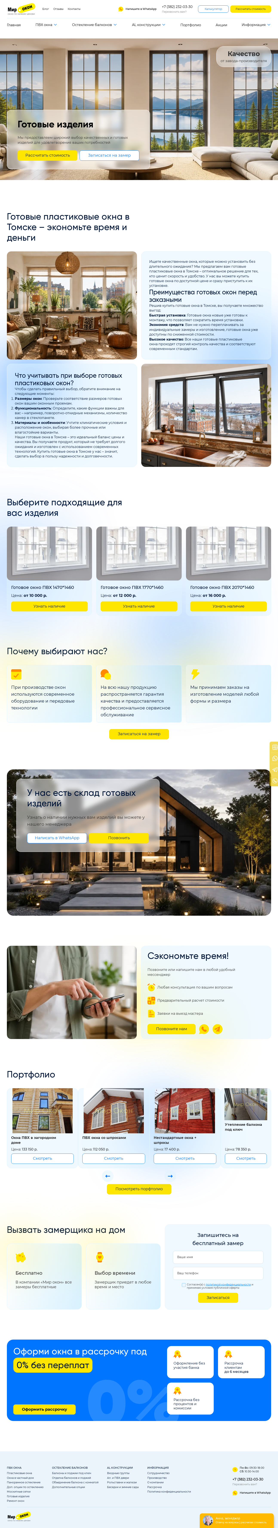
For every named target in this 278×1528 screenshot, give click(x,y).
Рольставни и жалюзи (122, 1482)
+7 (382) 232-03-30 (177, 7)
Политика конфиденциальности (169, 1491)
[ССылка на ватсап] (251, 1493)
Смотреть (42, 1158)
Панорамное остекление (23, 1482)
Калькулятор (213, 9)
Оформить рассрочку (44, 1409)
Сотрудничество (158, 1473)
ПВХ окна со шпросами (104, 1138)
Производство (157, 1477)
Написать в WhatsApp (57, 838)
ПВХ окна (43, 25)
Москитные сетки (19, 1491)
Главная (14, 25)
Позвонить (119, 838)
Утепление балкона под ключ (243, 1127)
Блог (45, 9)
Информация (254, 25)
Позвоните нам (171, 1029)
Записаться (218, 1297)
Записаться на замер (109, 155)
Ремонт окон (15, 1500)
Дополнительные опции (68, 1487)
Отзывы (58, 9)
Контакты (74, 9)
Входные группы (118, 1473)
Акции (221, 25)
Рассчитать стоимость (251, 9)
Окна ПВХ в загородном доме (33, 1140)
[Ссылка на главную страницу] (22, 9)
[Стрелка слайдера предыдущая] (108, 1176)
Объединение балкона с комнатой (75, 1482)
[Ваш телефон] (218, 1273)
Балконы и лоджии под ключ (71, 1473)
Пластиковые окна (19, 1473)
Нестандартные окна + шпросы (175, 1140)
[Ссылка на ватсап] (137, 9)
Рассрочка (154, 1487)
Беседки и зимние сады (123, 1487)
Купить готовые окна (56, 451)
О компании (155, 1482)
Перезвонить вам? (174, 11)
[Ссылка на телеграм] (217, 1029)
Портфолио (190, 25)
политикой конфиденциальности (228, 1284)
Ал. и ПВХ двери (118, 1477)
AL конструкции (146, 25)
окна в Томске (203, 306)
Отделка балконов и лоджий (71, 1477)
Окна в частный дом (20, 1477)
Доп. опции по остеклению (25, 1487)
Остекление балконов (92, 25)
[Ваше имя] (218, 1257)
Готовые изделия (18, 1496)
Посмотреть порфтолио (139, 1189)
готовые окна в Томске (46, 437)
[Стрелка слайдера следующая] (170, 1176)
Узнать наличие (49, 606)
